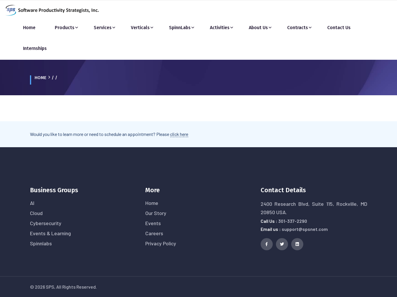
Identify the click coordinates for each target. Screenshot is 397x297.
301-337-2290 (292, 221)
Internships (35, 48)
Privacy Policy (160, 243)
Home (29, 27)
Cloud (36, 213)
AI (32, 203)
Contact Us (339, 27)
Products (64, 27)
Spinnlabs (41, 243)
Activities (219, 27)
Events (153, 223)
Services (103, 27)
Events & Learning (50, 233)
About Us (258, 27)
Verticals (140, 27)
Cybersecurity (45, 223)
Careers (154, 233)
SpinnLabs (180, 27)
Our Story (155, 213)
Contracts (297, 27)
